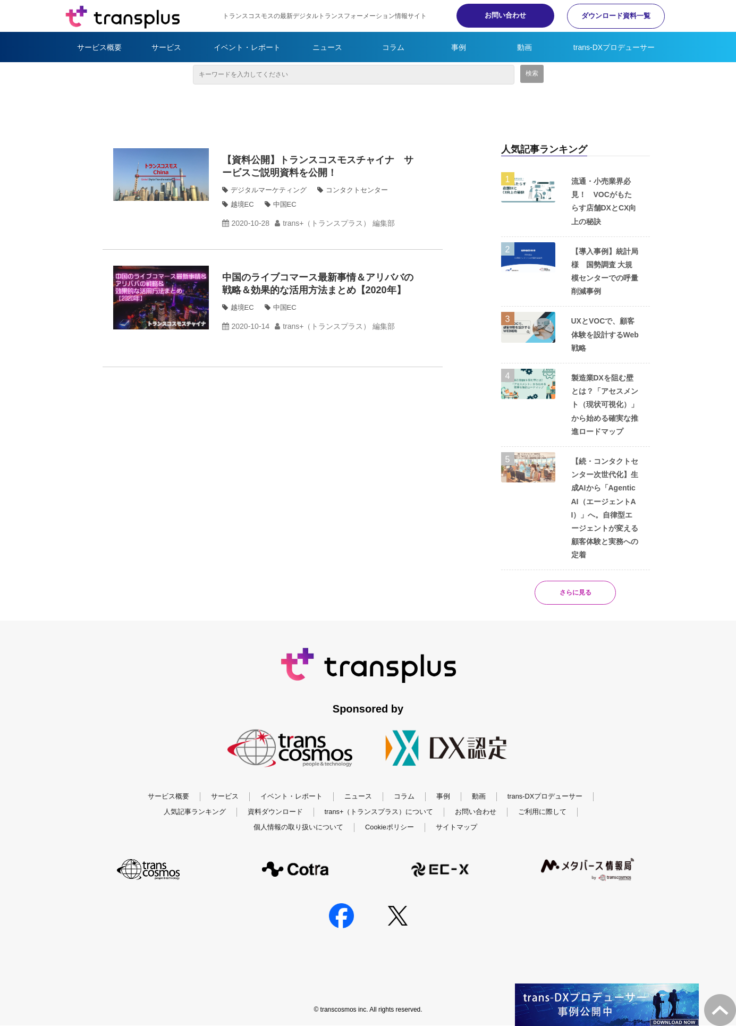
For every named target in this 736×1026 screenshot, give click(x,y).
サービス (166, 47)
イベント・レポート (247, 47)
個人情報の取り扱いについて (298, 827)
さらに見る (575, 593)
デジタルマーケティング (269, 190)
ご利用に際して (542, 812)
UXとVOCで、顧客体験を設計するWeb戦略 (605, 334)
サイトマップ (456, 827)
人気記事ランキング (195, 812)
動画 (524, 47)
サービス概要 (99, 47)
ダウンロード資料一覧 (612, 16)
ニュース (327, 47)
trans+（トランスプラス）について (379, 812)
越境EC (242, 204)
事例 (458, 47)
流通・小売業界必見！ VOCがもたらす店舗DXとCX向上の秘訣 (604, 201)
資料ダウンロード (275, 812)
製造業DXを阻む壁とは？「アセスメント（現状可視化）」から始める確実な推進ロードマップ (604, 405)
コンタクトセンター (357, 190)
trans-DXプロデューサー (614, 47)
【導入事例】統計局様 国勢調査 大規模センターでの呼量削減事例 (604, 271)
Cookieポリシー (389, 827)
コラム (393, 47)
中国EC (285, 204)
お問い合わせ (496, 15)
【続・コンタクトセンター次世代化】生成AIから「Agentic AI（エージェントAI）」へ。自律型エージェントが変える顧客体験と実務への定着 (604, 508)
